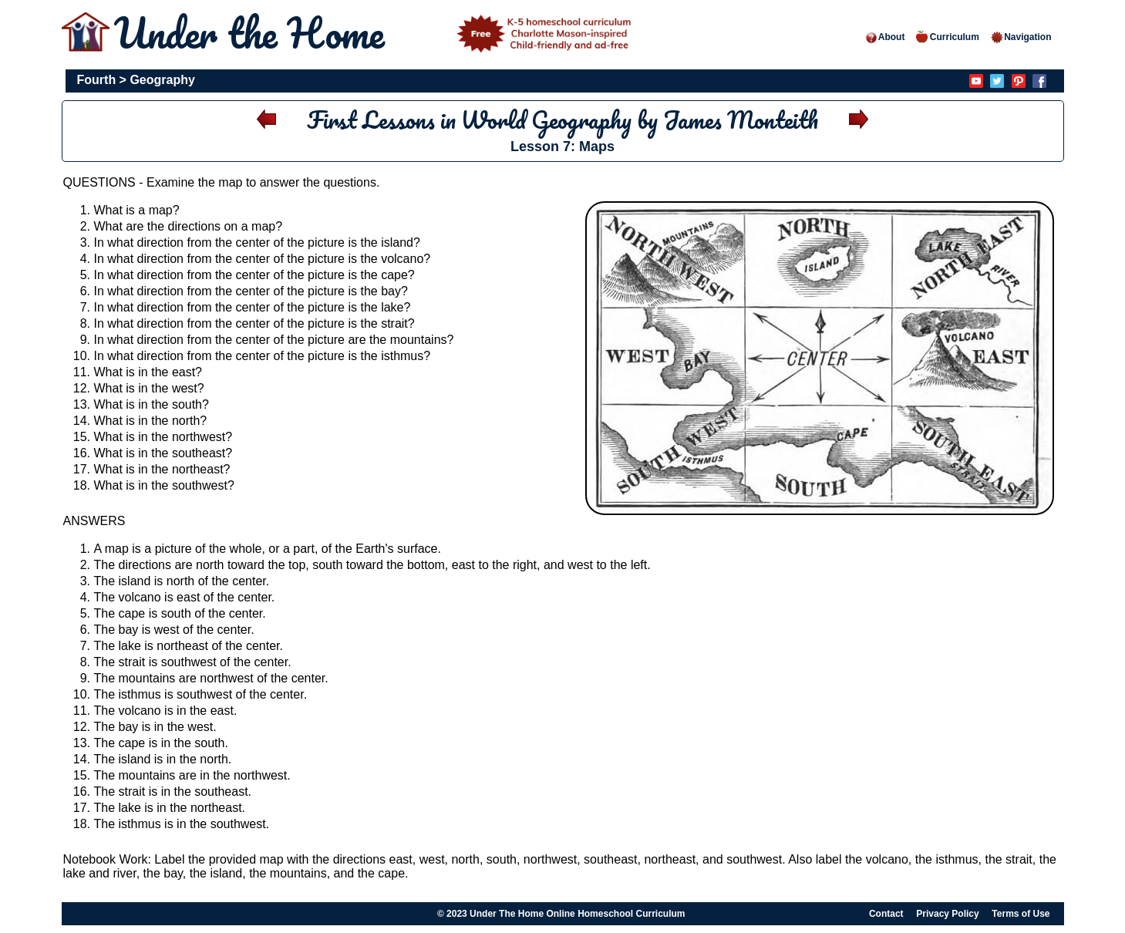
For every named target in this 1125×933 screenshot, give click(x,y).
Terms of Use (1020, 913)
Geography (162, 79)
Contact (886, 913)
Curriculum (947, 37)
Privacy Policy (947, 913)
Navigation (1020, 37)
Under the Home (375, 33)
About (884, 37)
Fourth (96, 79)
